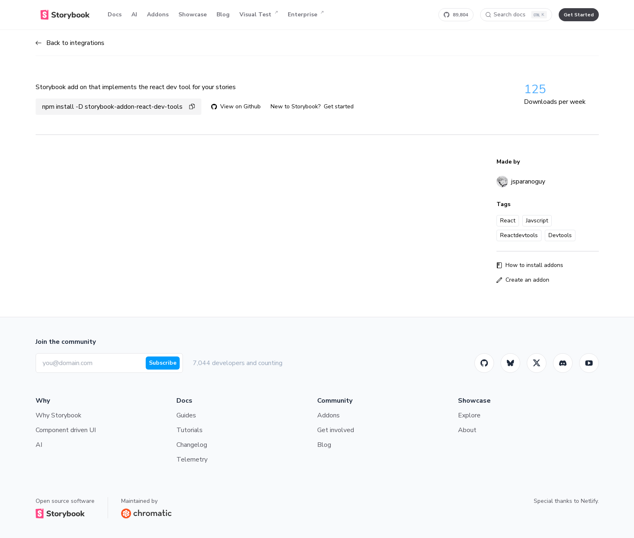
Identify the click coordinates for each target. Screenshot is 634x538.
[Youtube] (589, 363)
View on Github (236, 106)
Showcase (192, 14)
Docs (115, 14)
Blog (223, 14)
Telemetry (192, 459)
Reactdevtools (519, 235)
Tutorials (189, 430)
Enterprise (306, 14)
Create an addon (522, 280)
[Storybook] (563, 363)
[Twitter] (536, 363)
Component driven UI (66, 430)
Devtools (560, 235)
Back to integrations (70, 42)
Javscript (537, 220)
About (467, 430)
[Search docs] (516, 14)
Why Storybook (58, 415)
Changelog (191, 444)
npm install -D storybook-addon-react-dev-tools (118, 106)
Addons (158, 14)
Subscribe (162, 363)
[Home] (65, 14)
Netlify (589, 501)
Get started (339, 106)
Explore (469, 415)
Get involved (335, 430)
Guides (186, 415)
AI (134, 14)
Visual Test (258, 14)
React (507, 220)
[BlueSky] (510, 363)
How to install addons (529, 265)
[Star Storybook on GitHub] (456, 14)
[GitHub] (484, 363)
